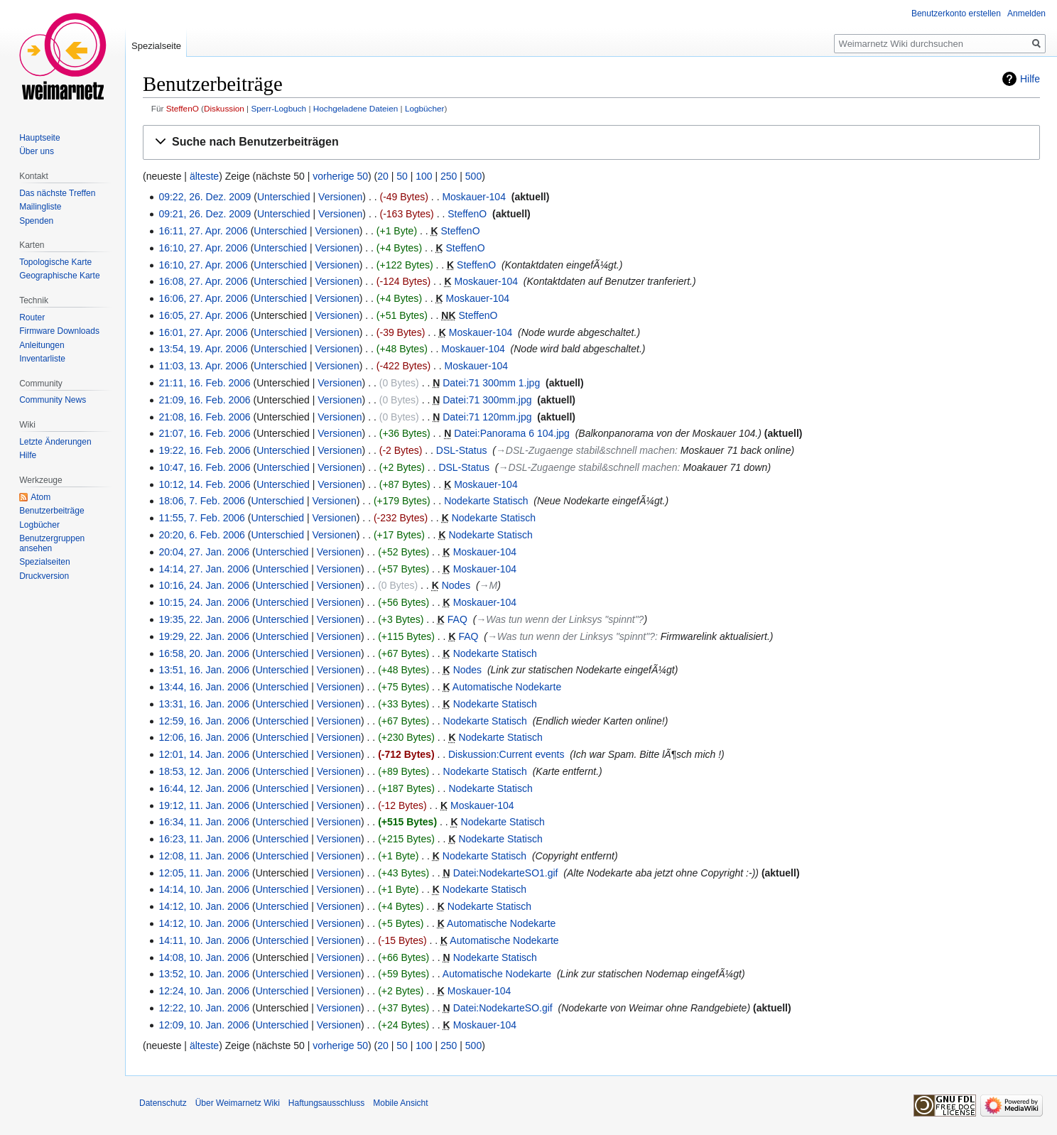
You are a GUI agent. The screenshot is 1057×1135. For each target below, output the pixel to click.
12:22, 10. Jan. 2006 (203, 1008)
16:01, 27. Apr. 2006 (202, 332)
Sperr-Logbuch (278, 108)
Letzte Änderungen (55, 442)
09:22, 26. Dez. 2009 (204, 196)
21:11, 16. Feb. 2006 (204, 383)
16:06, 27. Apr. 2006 (202, 298)
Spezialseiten (44, 562)
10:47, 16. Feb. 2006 (204, 467)
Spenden (36, 221)
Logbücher (425, 108)
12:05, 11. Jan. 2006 (203, 873)
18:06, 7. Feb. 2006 (201, 500)
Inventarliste (42, 359)
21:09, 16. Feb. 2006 (204, 400)
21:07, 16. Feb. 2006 (204, 433)
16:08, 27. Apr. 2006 (202, 281)
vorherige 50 (340, 176)
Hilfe (1030, 79)
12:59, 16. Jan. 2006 (203, 721)
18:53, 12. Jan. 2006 (203, 771)
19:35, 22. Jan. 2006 (203, 619)
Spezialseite (156, 45)
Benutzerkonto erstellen (956, 13)
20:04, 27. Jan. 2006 (203, 552)
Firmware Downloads (59, 331)
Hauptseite (39, 138)
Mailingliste (40, 207)
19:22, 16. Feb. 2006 (204, 450)
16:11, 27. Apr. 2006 (202, 231)
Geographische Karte (59, 276)
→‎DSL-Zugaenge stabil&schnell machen (585, 450)
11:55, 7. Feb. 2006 (201, 517)
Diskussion (224, 108)
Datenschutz (163, 1103)
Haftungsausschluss (326, 1103)
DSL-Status (461, 450)
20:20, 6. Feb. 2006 (201, 535)
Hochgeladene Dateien (356, 108)
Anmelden (1026, 13)
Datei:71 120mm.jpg (487, 417)
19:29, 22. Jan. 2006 (203, 636)
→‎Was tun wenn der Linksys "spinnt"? (560, 619)
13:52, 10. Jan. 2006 (203, 973)
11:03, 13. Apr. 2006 (202, 365)
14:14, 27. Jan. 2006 (203, 569)
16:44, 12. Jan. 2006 (203, 788)
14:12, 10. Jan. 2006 (203, 906)
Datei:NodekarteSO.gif (503, 1008)
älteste (204, 176)
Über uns (36, 151)
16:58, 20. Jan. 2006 (203, 653)
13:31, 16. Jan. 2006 (203, 704)
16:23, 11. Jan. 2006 (203, 839)
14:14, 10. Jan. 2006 (203, 889)
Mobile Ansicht (400, 1103)
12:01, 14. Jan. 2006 (203, 754)
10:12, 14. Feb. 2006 (204, 484)
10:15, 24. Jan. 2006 (203, 602)
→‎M (488, 585)
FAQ (457, 619)
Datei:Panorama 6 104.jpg (512, 433)
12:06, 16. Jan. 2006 (203, 737)
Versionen (340, 196)
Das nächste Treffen (57, 193)
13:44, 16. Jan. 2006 (203, 687)
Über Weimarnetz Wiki (237, 1103)
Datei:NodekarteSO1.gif (505, 873)
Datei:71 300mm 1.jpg (491, 383)
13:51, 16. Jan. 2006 (203, 669)
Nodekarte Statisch (486, 500)
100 (424, 176)
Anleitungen (41, 345)
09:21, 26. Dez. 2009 (204, 213)
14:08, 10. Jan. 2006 (203, 957)
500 (473, 176)
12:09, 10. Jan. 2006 (203, 1025)
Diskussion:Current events (506, 754)
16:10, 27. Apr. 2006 (202, 248)
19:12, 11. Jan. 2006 (203, 805)
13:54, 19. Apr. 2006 (202, 348)
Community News (52, 400)
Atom (40, 497)
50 (402, 176)
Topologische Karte (55, 262)
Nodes (456, 585)
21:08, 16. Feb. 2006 (204, 417)
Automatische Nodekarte (506, 687)
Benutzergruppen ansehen (52, 543)
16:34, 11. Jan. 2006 (203, 821)
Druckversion (44, 576)
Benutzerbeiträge (51, 511)
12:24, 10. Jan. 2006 (203, 990)
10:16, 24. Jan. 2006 (203, 585)
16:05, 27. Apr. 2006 (202, 315)
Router (32, 317)
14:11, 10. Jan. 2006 (203, 940)
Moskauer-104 (474, 196)
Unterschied (283, 196)
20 (383, 176)
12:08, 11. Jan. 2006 (203, 856)
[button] (591, 142)
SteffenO (182, 108)
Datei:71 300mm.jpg (487, 400)
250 (448, 176)
